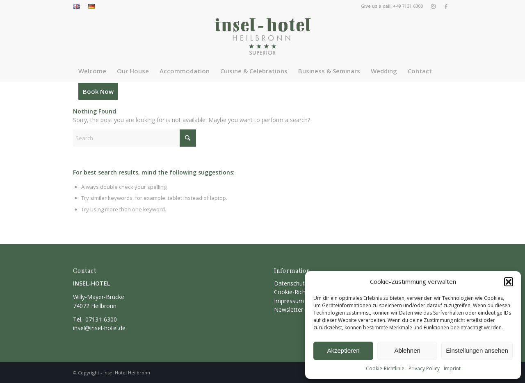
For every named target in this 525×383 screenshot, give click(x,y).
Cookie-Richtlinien (297, 292)
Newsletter (288, 309)
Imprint (452, 368)
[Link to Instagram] (433, 6)
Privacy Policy (424, 368)
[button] (508, 282)
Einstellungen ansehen (477, 350)
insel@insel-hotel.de (99, 328)
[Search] (134, 138)
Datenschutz (291, 283)
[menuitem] (78, 6)
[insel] (262, 36)
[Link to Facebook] (446, 6)
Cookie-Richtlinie (385, 368)
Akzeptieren (343, 350)
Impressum (289, 301)
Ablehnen (407, 350)
